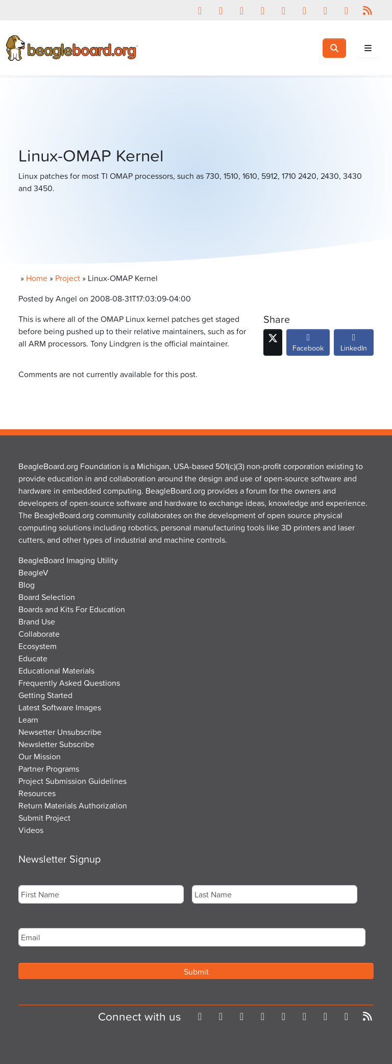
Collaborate (39, 633)
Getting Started (45, 695)
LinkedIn (353, 345)
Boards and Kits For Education (71, 609)
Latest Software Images (59, 707)
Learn (28, 719)
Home (36, 278)
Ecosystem (37, 646)
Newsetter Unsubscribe (60, 731)
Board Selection (46, 597)
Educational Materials (56, 670)
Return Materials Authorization (72, 805)
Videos (30, 830)
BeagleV (33, 572)
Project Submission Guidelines (72, 781)
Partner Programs (48, 768)
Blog (26, 584)
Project (67, 278)
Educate (32, 658)
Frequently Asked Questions (69, 682)
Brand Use (36, 621)
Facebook (308, 345)
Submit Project (44, 817)
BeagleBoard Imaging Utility (68, 560)
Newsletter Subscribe (56, 744)
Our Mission (39, 756)
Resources (37, 793)
